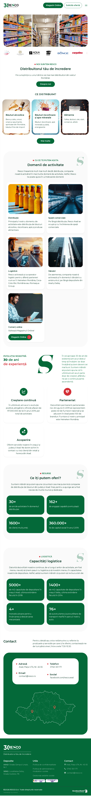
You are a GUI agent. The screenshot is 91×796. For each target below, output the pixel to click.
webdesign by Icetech (10, 793)
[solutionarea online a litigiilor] (52, 781)
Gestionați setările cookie (43, 776)
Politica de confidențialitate (44, 765)
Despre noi (45, 84)
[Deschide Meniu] (86, 5)
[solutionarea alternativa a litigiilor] (39, 781)
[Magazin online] (20, 337)
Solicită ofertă (73, 5)
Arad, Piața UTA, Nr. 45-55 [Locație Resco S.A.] (31, 667)
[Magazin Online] (53, 5)
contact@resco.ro (27, 676)
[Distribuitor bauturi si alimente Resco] (11, 5)
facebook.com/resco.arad (62, 678)
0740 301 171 (56, 667)
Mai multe (45, 141)
